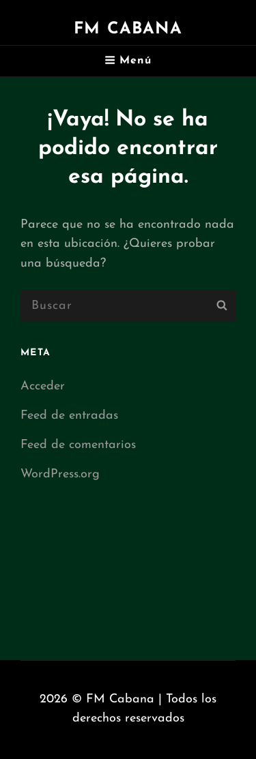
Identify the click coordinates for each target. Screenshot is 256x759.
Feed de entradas (69, 415)
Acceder (42, 386)
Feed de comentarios (78, 444)
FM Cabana (128, 29)
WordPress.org (60, 474)
